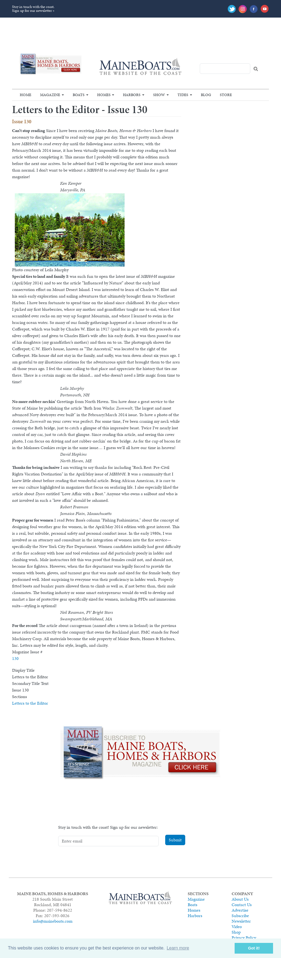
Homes (104, 94)
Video (237, 926)
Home (25, 94)
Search (255, 68)
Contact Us (242, 904)
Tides (183, 94)
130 (15, 658)
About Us (240, 899)
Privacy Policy (244, 937)
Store (226, 94)
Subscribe (240, 915)
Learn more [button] (178, 948)
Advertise (240, 910)
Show (159, 94)
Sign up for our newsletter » (33, 10)
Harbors (131, 94)
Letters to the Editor (30, 703)
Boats (79, 94)
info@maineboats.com (52, 921)
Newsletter (241, 921)
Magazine (50, 94)
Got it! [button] (254, 948)
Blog (206, 94)
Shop (236, 932)
